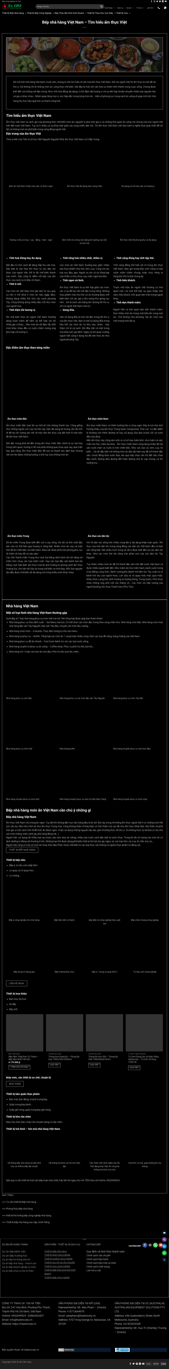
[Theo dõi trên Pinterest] (160, 2)
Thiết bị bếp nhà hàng (55, 1251)
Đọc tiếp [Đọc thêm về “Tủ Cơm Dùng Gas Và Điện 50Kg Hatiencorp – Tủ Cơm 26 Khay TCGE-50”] (134, 1068)
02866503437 (36, 1315)
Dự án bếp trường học (14, 1255)
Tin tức (140, 8)
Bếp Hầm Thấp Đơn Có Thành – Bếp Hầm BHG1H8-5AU (23, 1058)
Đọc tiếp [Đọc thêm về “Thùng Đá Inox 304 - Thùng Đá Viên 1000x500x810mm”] (94, 1065)
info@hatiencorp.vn (21, 1319)
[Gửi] (101, 6)
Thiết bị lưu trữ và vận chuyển (59, 1262)
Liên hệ (150, 8)
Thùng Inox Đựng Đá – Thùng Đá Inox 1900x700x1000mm (63, 1058)
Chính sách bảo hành (97, 1259)
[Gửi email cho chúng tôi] (150, 1245)
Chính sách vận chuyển (98, 1255)
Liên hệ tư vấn (93, 1270)
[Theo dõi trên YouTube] (165, 2)
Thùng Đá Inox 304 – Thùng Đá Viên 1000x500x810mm (103, 1058)
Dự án (129, 8)
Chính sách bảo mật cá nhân (101, 1263)
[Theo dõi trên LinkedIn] (163, 2)
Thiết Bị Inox (123, 13)
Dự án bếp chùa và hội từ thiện (18, 1271)
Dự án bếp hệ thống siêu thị (16, 1259)
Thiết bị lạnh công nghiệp (57, 1255)
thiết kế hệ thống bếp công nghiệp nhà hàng (28, 1215)
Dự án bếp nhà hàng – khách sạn (19, 1263)
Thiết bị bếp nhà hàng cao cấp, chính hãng (28, 1222)
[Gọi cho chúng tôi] (155, 1245)
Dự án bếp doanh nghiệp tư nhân (19, 1267)
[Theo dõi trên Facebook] (151, 2)
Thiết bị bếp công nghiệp (57, 1277)
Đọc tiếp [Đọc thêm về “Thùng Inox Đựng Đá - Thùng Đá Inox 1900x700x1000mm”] (54, 1065)
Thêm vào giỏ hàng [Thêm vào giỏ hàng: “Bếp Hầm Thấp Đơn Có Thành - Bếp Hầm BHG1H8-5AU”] (19, 1067)
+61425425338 (131, 1323)
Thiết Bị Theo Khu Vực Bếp (101, 13)
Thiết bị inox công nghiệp (57, 1266)
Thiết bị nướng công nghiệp (58, 1259)
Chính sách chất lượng (98, 1266)
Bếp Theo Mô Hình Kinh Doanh (71, 13)
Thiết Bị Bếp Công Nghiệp (40, 13)
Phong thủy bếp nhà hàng (19, 1208)
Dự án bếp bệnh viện (14, 1251)
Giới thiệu (109, 8)
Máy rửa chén (13, 1122)
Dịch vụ (120, 8)
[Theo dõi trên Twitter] (157, 2)
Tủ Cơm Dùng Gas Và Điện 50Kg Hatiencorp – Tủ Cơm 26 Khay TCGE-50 (143, 1059)
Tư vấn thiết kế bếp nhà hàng (21, 1202)
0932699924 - (19, 1315)
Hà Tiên (61, 618)
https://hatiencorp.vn (24, 1323)
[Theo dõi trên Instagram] (154, 2)
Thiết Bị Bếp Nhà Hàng (14, 13)
